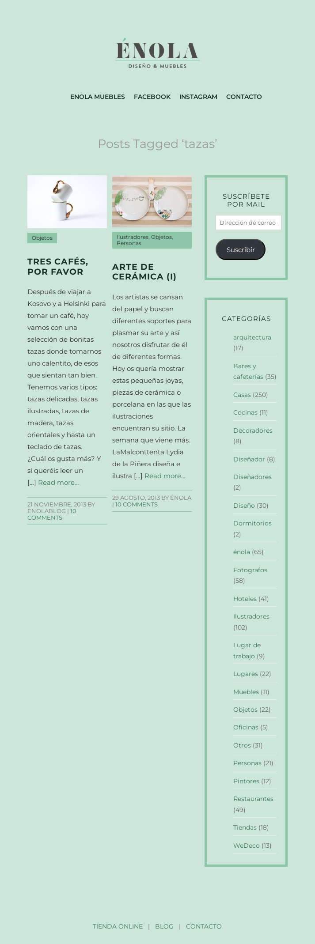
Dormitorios (252, 523)
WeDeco (246, 845)
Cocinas (245, 412)
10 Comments (51, 514)
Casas (242, 394)
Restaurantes (253, 798)
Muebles (246, 691)
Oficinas (245, 727)
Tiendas (245, 827)
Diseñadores (252, 476)
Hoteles (245, 598)
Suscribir (241, 249)
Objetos (42, 238)
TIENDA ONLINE (118, 926)
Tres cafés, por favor (57, 267)
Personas (129, 243)
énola (241, 551)
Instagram (198, 97)
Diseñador (249, 459)
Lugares (245, 673)
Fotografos (250, 570)
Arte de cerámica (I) (144, 272)
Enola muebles (97, 97)
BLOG (164, 926)
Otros (242, 745)
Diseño (244, 505)
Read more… (58, 482)
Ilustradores (132, 237)
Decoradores (253, 430)
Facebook (152, 97)
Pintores (246, 781)
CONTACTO (204, 926)
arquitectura (252, 337)
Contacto (244, 97)
